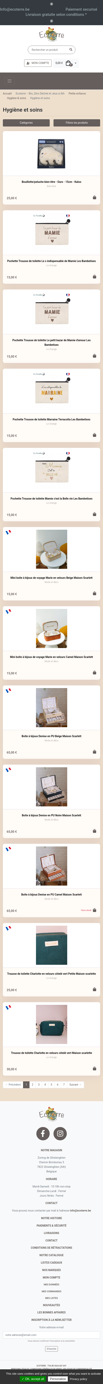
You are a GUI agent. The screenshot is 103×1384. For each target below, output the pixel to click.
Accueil (7, 93)
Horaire (51, 1179)
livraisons (51, 1233)
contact (51, 1203)
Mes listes (51, 1298)
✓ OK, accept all (33, 1379)
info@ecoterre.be (80, 1210)
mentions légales (20, 1369)
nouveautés (51, 1305)
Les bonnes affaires (51, 1312)
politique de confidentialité (77, 1369)
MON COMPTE (38, 62)
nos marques (51, 1270)
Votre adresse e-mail (51, 1327)
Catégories (26, 122)
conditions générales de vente (46, 1369)
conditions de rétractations (51, 1247)
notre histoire (51, 1218)
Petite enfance (77, 93)
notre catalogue (51, 1255)
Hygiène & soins (16, 98)
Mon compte (51, 1277)
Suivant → (75, 1084)
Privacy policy (78, 1379)
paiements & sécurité (51, 1225)
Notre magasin (51, 1150)
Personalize (58, 1379)
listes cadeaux (51, 1262)
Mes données (51, 1284)
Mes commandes (51, 1291)
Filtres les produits (77, 122)
